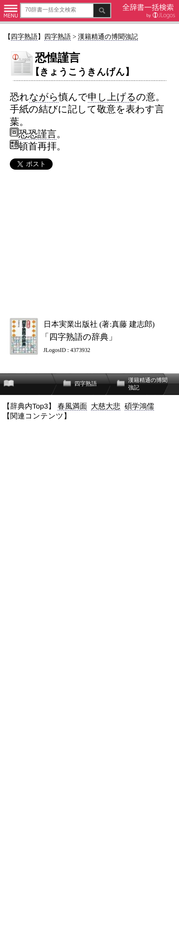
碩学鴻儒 (139, 406)
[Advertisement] (89, 243)
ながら (44, 96)
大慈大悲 (105, 406)
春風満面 (72, 406)
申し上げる (112, 96)
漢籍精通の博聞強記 (108, 36)
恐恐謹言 (38, 133)
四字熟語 (24, 36)
